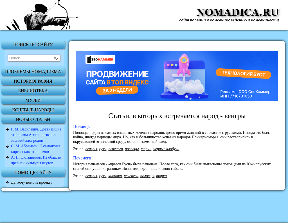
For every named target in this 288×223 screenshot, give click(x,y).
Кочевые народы (33, 109)
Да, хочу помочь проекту (32, 182)
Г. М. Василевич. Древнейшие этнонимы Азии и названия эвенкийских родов (36, 135)
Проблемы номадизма (33, 71)
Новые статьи (33, 119)
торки (146, 149)
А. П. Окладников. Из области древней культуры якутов (36, 160)
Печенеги (82, 158)
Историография (33, 81)
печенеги (115, 149)
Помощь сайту (32, 172)
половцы (132, 149)
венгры (91, 149)
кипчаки (115, 176)
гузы (102, 149)
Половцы (82, 126)
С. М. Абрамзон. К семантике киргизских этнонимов (35, 149)
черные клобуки (166, 149)
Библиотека (33, 90)
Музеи (33, 100)
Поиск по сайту (33, 44)
